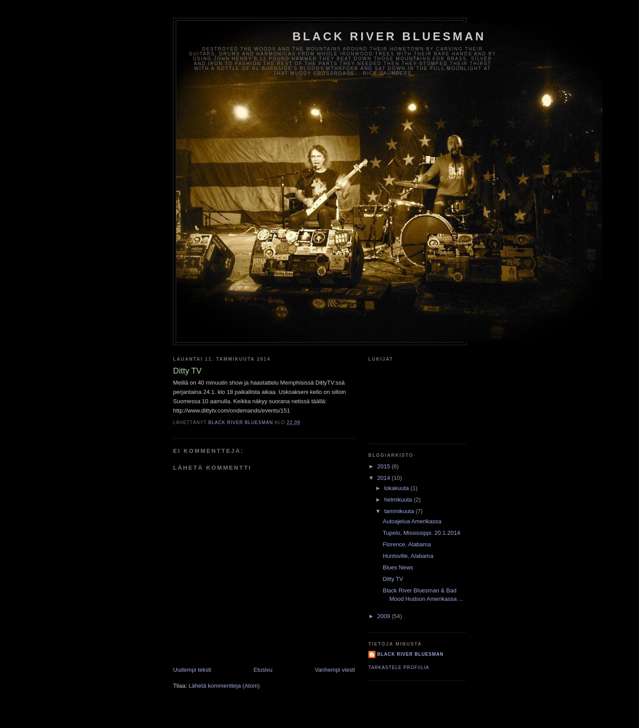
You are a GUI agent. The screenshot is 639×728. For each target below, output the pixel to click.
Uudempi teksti (192, 669)
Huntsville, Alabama (408, 556)
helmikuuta (399, 499)
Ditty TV (393, 579)
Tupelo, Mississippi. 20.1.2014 (421, 532)
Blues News (398, 567)
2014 (384, 478)
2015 (384, 466)
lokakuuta (397, 488)
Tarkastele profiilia (398, 667)
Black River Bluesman (389, 36)
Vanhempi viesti (335, 669)
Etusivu (262, 669)
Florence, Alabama (406, 544)
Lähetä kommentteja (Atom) (224, 685)
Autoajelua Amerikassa (412, 521)
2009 (384, 616)
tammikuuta (400, 511)
